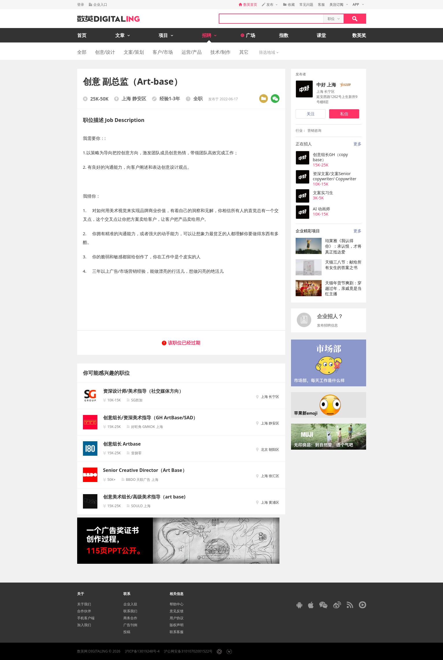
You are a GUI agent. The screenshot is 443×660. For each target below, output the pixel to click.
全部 (81, 52)
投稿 (126, 631)
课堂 (321, 35)
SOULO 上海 (141, 505)
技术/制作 (220, 52)
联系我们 (130, 611)
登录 (80, 4)
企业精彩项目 (308, 230)
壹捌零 (136, 452)
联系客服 (176, 631)
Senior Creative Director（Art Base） (145, 470)
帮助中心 (176, 604)
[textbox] (271, 18)
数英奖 (359, 35)
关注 (311, 113)
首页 (81, 35)
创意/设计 (105, 52)
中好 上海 (326, 84)
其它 (244, 52)
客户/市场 (163, 52)
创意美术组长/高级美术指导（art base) (144, 497)
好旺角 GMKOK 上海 (147, 426)
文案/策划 (134, 52)
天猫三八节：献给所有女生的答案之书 (343, 264)
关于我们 (84, 604)
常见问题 (306, 4)
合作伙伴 (84, 611)
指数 (283, 35)
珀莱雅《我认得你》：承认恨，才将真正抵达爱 (343, 246)
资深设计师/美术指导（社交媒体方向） (143, 391)
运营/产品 (191, 52)
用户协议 (176, 617)
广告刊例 (130, 624)
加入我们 (84, 624)
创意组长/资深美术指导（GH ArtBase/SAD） (150, 417)
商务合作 (130, 617)
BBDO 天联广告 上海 (142, 479)
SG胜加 (136, 400)
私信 (344, 113)
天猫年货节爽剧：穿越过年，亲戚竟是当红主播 (343, 288)
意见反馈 (176, 611)
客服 (321, 4)
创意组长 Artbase (122, 444)
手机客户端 (85, 617)
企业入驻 (130, 604)
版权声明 (176, 624)
